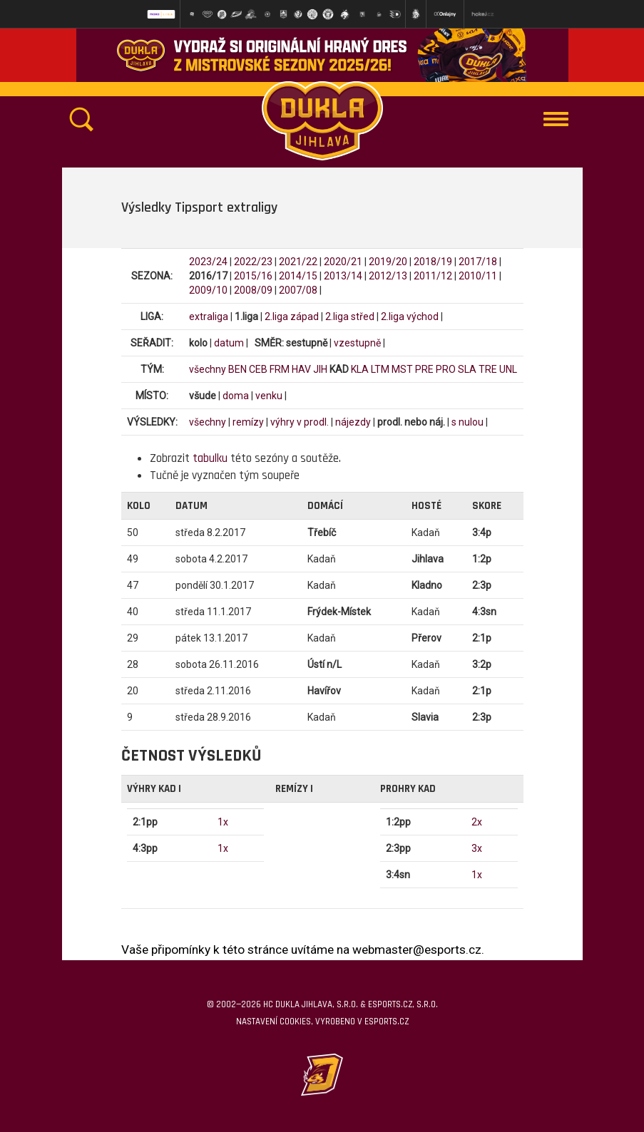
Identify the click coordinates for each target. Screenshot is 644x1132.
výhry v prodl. (299, 422)
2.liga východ (410, 316)
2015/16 (253, 276)
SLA (467, 369)
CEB (258, 369)
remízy (248, 422)
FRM (280, 369)
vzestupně (357, 343)
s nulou (467, 422)
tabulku (210, 458)
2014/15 (298, 276)
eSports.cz (386, 1021)
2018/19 (433, 261)
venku (268, 395)
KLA (360, 369)
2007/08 (298, 290)
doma (236, 395)
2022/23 (253, 261)
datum (229, 343)
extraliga (208, 316)
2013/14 (343, 276)
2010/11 (478, 276)
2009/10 (208, 290)
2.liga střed (349, 316)
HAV (301, 369)
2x (476, 822)
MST (402, 369)
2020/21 (343, 261)
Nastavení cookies (273, 1021)
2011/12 (433, 276)
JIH (320, 369)
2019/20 (388, 261)
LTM (380, 369)
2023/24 (208, 261)
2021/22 (298, 261)
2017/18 (478, 261)
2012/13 (388, 276)
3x (476, 848)
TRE (488, 369)
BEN (237, 369)
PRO (446, 369)
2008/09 (253, 290)
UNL (508, 369)
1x (223, 822)
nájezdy (353, 422)
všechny (207, 369)
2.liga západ (292, 316)
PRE (424, 369)
